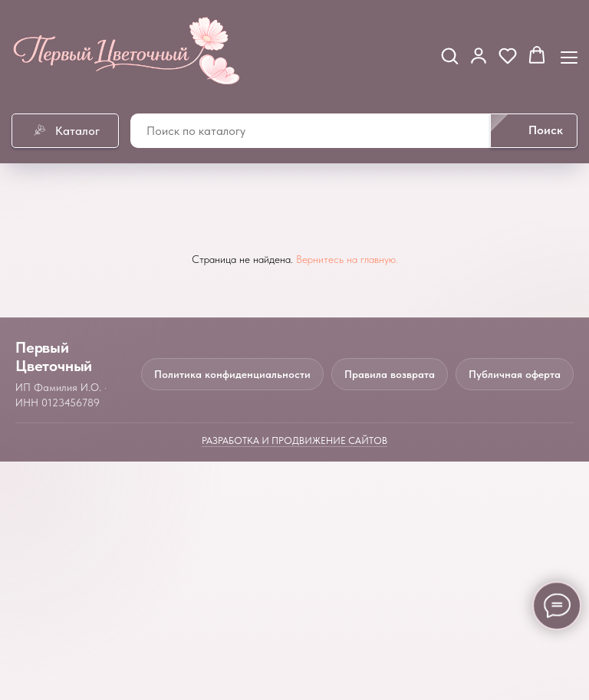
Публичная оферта (515, 374)
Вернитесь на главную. (347, 259)
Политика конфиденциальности (232, 374)
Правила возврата (389, 374)
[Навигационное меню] (569, 56)
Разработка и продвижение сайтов (294, 440)
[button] (449, 55)
